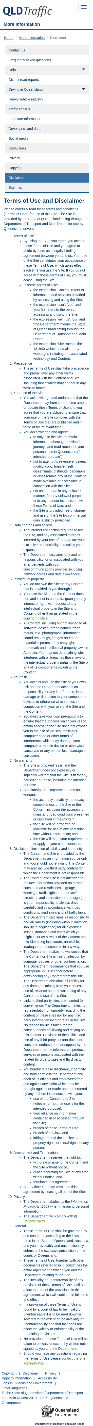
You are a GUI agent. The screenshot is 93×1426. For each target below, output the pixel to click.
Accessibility (47, 1378)
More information (32, 38)
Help (47, 70)
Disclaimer (17, 178)
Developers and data (24, 129)
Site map (15, 187)
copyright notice (35, 618)
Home (8, 38)
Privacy (14, 158)
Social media (18, 138)
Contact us (17, 50)
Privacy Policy (34, 1221)
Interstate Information (25, 119)
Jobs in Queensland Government (27, 1383)
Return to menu (20, 1410)
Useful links (17, 148)
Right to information (17, 1378)
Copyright (16, 168)
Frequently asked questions (30, 60)
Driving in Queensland (47, 89)
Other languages (14, 1388)
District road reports (24, 80)
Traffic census (19, 109)
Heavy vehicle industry (26, 99)
